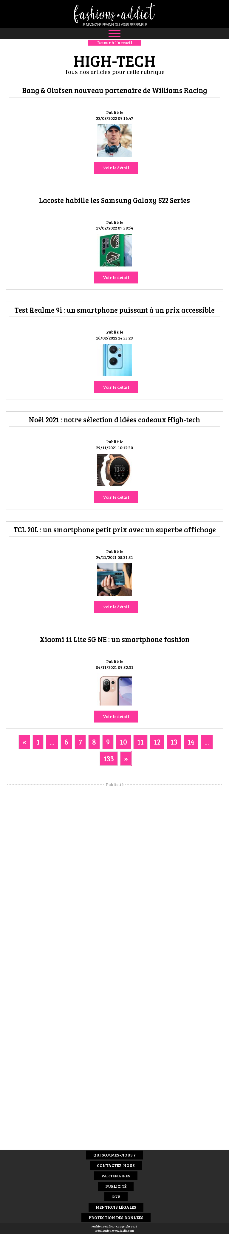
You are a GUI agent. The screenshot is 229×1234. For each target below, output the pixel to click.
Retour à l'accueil (114, 42)
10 (123, 742)
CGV (116, 1196)
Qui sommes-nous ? (114, 1155)
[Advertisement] (114, 876)
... (52, 742)
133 (108, 758)
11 (140, 742)
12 (157, 742)
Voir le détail (116, 167)
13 (174, 742)
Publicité (115, 1186)
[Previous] (24, 742)
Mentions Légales (116, 1207)
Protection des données (116, 1217)
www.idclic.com (123, 1230)
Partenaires (115, 1176)
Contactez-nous (116, 1165)
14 (191, 742)
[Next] (126, 758)
